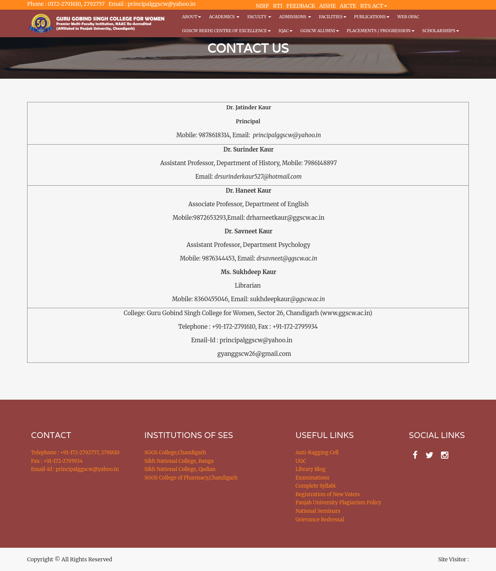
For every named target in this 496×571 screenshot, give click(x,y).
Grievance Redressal (320, 519)
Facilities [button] (332, 16)
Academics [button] (224, 16)
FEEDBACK (300, 5)
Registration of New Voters (328, 494)
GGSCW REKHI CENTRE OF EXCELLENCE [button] (226, 30)
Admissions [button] (295, 16)
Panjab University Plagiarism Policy (339, 502)
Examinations (313, 477)
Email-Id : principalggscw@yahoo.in (75, 469)
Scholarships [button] (441, 30)
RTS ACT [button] (374, 5)
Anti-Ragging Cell (317, 452)
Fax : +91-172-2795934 (57, 461)
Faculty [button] (259, 16)
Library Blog (311, 469)
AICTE (348, 5)
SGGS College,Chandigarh (175, 452)
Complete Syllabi (316, 486)
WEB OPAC (408, 16)
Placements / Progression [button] (381, 30)
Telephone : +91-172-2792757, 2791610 (75, 452)
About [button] (191, 16)
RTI (277, 5)
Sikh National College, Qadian (180, 469)
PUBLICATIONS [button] (371, 16)
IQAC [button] (286, 30)
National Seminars (318, 511)
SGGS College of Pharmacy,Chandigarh (191, 477)
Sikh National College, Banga (179, 461)
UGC (301, 461)
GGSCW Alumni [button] (319, 30)
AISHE (327, 5)
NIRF (262, 5)
